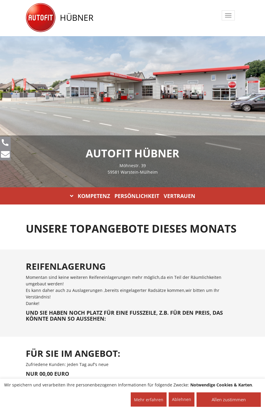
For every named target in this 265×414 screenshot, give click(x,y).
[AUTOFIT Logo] (40, 18)
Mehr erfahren (148, 399)
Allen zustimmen (229, 399)
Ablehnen (181, 399)
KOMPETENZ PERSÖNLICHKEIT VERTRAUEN (132, 195)
